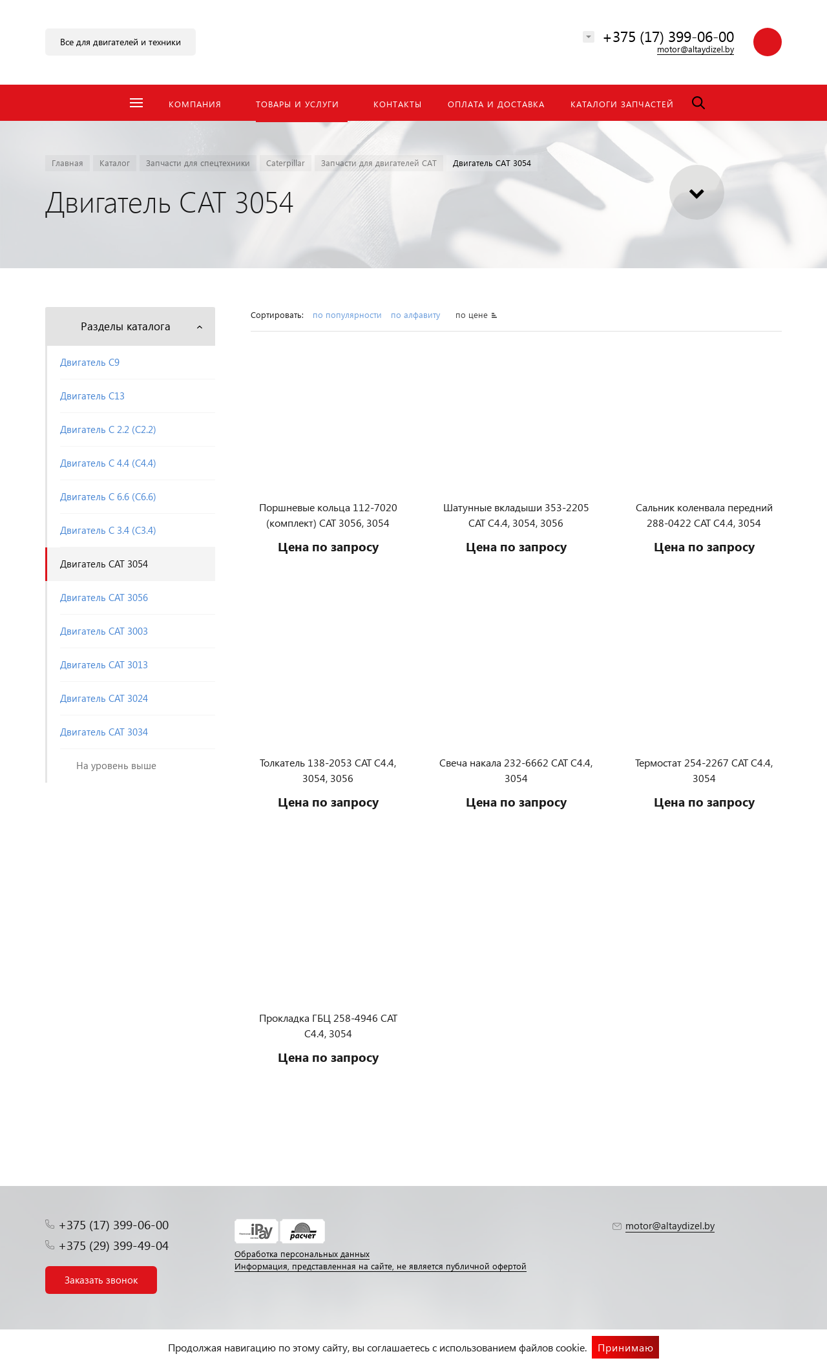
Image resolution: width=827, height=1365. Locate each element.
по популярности (347, 314)
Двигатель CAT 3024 (104, 698)
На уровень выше (116, 765)
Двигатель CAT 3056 (104, 597)
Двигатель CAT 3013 (104, 664)
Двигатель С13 (92, 395)
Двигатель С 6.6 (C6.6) (108, 496)
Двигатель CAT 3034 (104, 731)
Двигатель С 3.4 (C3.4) (108, 530)
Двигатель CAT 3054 (104, 563)
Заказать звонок (101, 1279)
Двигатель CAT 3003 (104, 630)
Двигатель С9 (90, 361)
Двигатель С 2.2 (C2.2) (108, 429)
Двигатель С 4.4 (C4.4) (108, 462)
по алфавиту (417, 314)
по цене (471, 314)
